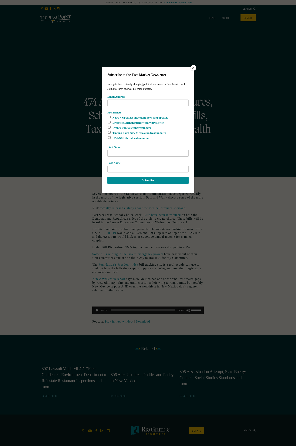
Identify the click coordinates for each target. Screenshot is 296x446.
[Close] (193, 68)
